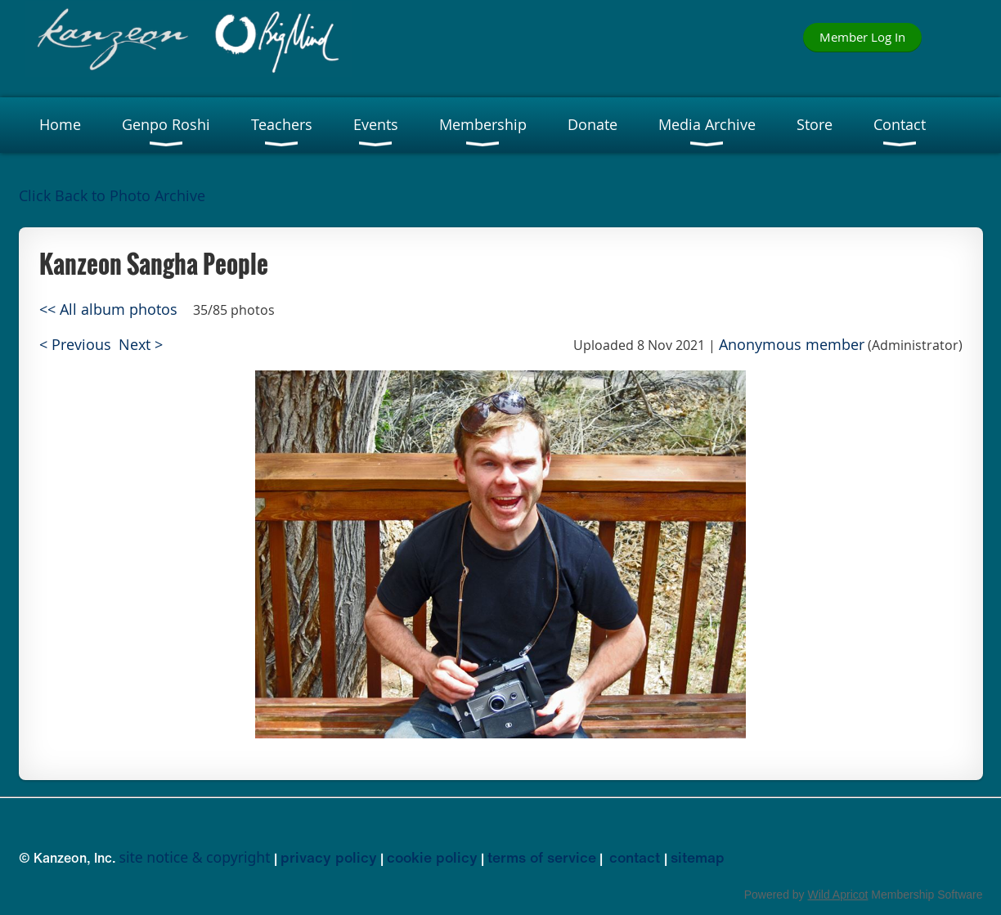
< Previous (75, 344)
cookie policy (432, 857)
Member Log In (862, 37)
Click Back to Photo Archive (112, 195)
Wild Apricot (838, 894)
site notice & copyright (195, 857)
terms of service (541, 857)
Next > (141, 344)
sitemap (698, 857)
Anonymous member (791, 344)
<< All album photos (108, 309)
